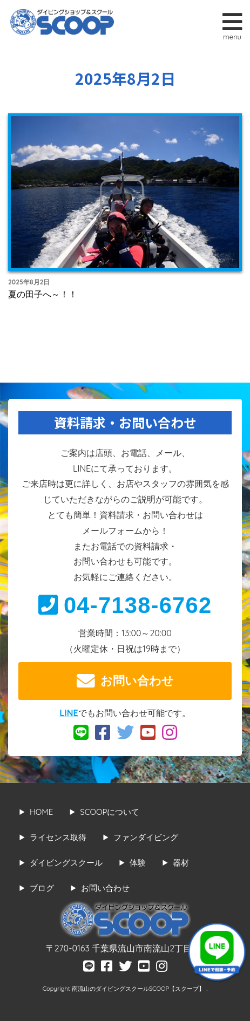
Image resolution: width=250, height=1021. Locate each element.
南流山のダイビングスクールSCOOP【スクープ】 (139, 988)
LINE (68, 712)
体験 (138, 862)
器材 (181, 862)
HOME (41, 812)
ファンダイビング (145, 837)
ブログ (42, 888)
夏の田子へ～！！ (42, 294)
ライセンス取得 (58, 837)
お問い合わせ (125, 681)
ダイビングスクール (66, 862)
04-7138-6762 (125, 605)
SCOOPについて (109, 812)
